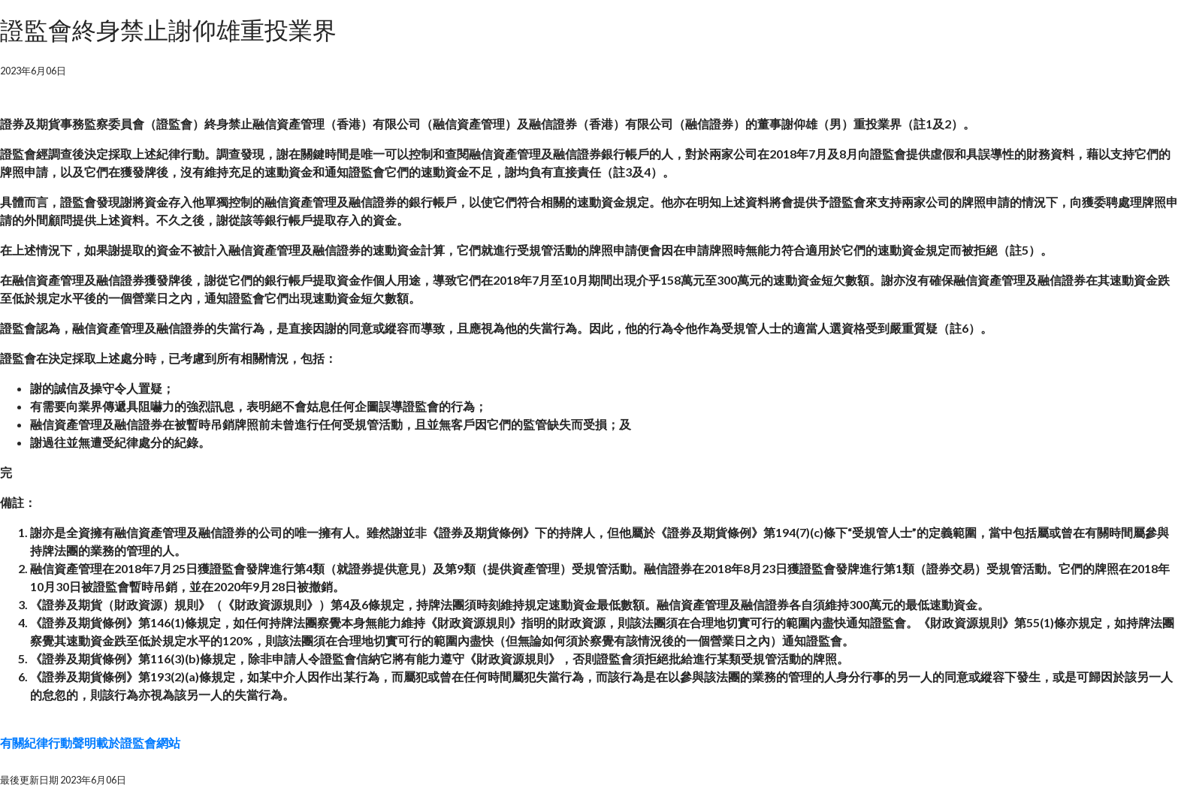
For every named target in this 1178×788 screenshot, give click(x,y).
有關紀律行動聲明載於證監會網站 (90, 742)
